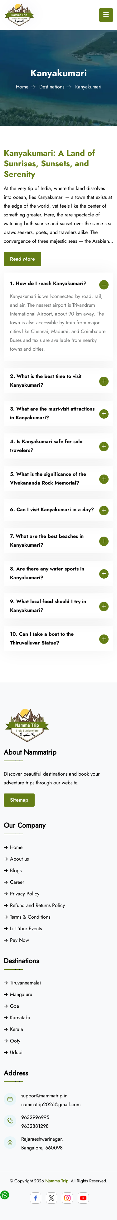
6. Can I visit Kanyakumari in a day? (52, 509)
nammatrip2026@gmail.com (50, 1104)
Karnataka (20, 1017)
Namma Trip (56, 1181)
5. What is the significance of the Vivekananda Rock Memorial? (48, 478)
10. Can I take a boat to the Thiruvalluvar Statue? (42, 638)
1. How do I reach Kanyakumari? (48, 283)
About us (19, 859)
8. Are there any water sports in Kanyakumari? (47, 573)
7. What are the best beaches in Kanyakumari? (47, 541)
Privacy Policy (24, 893)
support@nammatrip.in (44, 1095)
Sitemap (19, 800)
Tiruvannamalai (25, 982)
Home (22, 86)
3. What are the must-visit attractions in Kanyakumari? (52, 413)
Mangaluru (21, 994)
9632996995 (35, 1117)
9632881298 (35, 1126)
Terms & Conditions (30, 917)
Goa (14, 1006)
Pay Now (19, 940)
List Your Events (26, 928)
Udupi (16, 1052)
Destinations (51, 86)
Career (17, 882)
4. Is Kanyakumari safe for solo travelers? (46, 446)
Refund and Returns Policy (37, 905)
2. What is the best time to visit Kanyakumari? (45, 381)
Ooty (15, 1040)
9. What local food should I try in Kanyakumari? (48, 606)
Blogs (16, 870)
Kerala (16, 1029)
